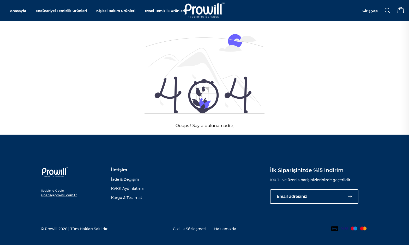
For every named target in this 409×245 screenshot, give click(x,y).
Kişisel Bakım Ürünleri (115, 11)
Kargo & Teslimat (126, 197)
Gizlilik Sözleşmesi (189, 229)
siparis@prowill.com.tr (59, 195)
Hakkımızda (225, 229)
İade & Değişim (125, 179)
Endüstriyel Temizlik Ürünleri (61, 11)
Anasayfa (18, 11)
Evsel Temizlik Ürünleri (165, 11)
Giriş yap (370, 11)
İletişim (119, 169)
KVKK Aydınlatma (127, 188)
